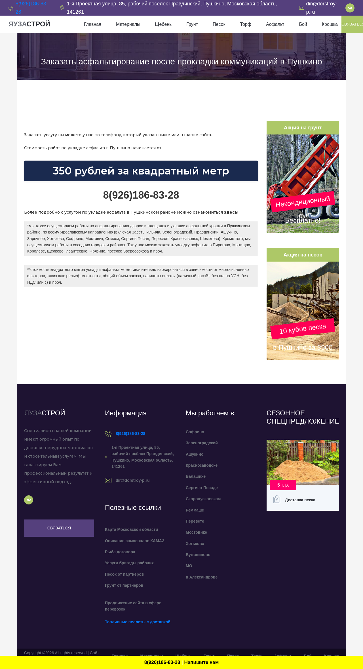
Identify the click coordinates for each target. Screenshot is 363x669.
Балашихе (196, 476)
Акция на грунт (303, 128)
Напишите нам (201, 662)
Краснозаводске (202, 465)
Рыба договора (120, 552)
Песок (219, 24)
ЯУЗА (29, 24)
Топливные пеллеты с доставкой (137, 622)
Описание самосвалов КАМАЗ (134, 540)
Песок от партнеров (124, 574)
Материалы (128, 24)
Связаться (59, 528)
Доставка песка (300, 500)
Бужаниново (198, 554)
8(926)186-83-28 (130, 433)
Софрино (195, 432)
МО (189, 565)
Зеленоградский (202, 443)
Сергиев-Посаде (202, 487)
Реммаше (195, 510)
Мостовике (196, 532)
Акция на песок (302, 255)
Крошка (330, 24)
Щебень (163, 24)
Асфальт (275, 24)
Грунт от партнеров (124, 585)
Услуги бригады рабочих (129, 563)
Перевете (195, 521)
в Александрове (202, 577)
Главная (92, 24)
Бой (303, 24)
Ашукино (194, 454)
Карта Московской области (131, 529)
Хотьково (195, 543)
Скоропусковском (203, 499)
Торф (245, 24)
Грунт (192, 24)
